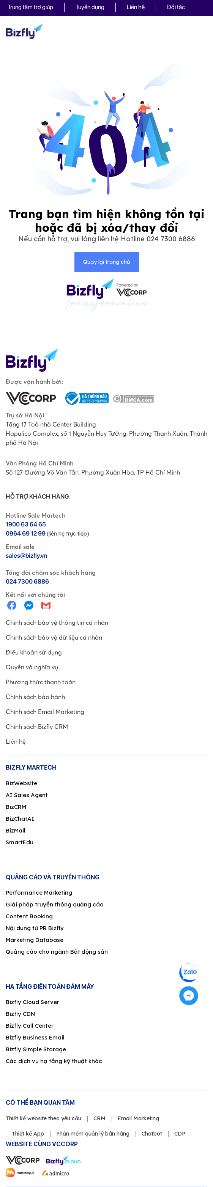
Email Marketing (138, 1118)
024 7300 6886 (171, 238)
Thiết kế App (28, 1133)
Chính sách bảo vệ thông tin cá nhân (57, 622)
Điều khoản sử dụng (34, 652)
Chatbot (152, 1133)
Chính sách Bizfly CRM (37, 726)
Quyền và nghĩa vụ (32, 667)
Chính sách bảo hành (35, 697)
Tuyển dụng (90, 7)
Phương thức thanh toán (41, 682)
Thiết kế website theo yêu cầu (43, 1118)
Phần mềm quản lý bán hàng (92, 1133)
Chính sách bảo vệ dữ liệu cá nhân (54, 637)
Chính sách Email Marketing (45, 711)
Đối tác (176, 7)
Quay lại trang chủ (106, 261)
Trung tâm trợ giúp (30, 7)
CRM (99, 1118)
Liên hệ (136, 7)
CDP (179, 1133)
